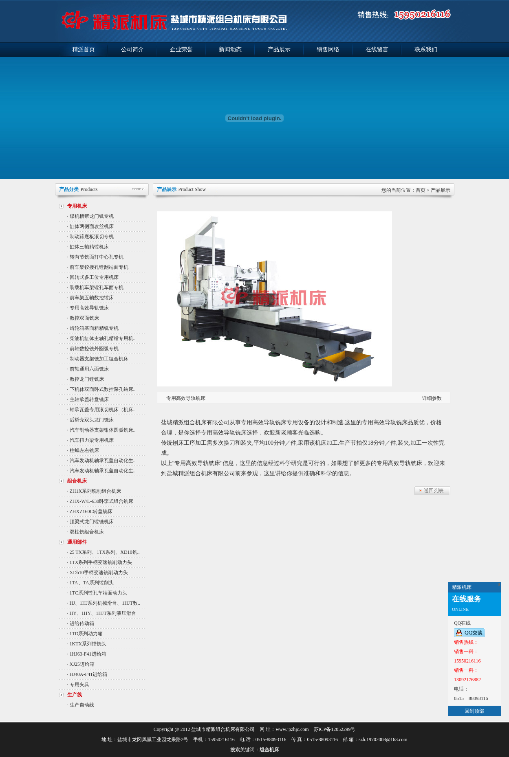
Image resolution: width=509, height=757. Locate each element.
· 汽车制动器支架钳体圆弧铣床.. (101, 430)
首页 (420, 190)
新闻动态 (230, 49)
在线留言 (377, 49)
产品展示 (279, 49)
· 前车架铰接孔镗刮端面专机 (97, 267)
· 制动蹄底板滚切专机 (90, 236)
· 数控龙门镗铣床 (85, 379)
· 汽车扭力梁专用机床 (90, 440)
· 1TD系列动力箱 (85, 633)
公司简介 (132, 49)
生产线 (74, 695)
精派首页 (83, 49)
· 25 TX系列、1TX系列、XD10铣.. (103, 552)
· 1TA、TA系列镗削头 (90, 583)
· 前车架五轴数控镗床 (90, 298)
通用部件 (77, 542)
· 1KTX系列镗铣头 (87, 644)
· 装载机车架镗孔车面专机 (95, 287)
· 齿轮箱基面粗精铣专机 (93, 328)
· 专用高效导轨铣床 (88, 308)
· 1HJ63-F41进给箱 (86, 654)
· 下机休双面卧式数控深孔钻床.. (101, 389)
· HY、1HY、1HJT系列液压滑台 (101, 613)
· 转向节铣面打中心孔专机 (95, 257)
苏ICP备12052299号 (335, 729)
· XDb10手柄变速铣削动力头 (97, 572)
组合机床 (77, 481)
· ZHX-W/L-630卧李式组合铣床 (100, 501)
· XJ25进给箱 (81, 664)
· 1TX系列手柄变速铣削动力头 (99, 562)
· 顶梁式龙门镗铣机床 (90, 521)
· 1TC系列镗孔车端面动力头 (97, 593)
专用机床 (77, 206)
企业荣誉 (181, 49)
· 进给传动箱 (80, 623)
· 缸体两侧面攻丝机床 (90, 226)
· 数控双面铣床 (83, 318)
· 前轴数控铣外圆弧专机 (93, 348)
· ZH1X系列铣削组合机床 (94, 491)
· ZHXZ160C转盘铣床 (90, 511)
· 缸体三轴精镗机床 (88, 247)
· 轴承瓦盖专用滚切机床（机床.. (101, 410)
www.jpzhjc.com (291, 729)
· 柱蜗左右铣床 (83, 450)
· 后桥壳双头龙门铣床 (90, 420)
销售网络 (328, 49)
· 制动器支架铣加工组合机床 (97, 359)
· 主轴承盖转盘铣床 (88, 399)
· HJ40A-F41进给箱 (87, 674)
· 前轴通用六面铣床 (88, 369)
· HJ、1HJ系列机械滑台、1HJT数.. (103, 603)
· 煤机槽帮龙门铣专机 (90, 216)
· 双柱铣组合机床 (85, 532)
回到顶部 (474, 711)
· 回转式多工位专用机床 (93, 277)
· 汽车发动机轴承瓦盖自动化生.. (101, 460)
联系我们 (425, 49)
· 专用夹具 (78, 684)
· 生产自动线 (80, 705)
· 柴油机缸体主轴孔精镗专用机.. (101, 338)
